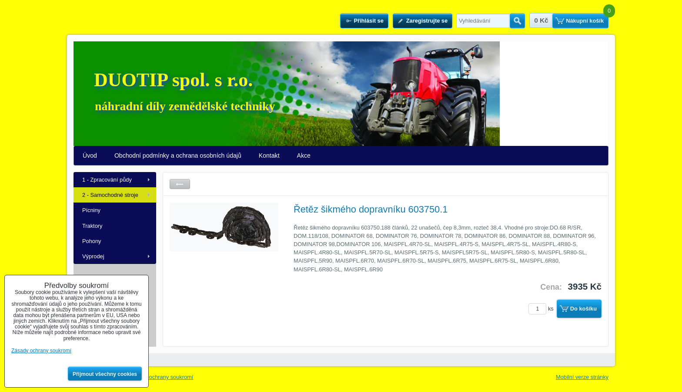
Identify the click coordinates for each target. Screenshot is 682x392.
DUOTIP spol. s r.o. (173, 80)
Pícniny (91, 210)
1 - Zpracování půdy (107, 179)
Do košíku (583, 308)
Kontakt (269, 155)
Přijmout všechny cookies (105, 374)
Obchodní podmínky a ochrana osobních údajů (177, 155)
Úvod (90, 155)
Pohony (91, 241)
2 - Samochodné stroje (110, 195)
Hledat (517, 21)
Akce (304, 155)
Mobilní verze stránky (582, 377)
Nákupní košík (585, 20)
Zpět (180, 184)
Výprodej (93, 256)
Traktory (92, 226)
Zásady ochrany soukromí (161, 377)
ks (542, 308)
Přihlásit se (368, 20)
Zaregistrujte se (427, 20)
